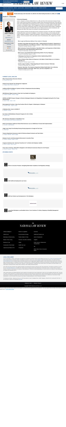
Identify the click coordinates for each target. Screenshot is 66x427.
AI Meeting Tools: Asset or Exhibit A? (11, 109)
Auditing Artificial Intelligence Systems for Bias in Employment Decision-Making (21, 88)
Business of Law (6, 242)
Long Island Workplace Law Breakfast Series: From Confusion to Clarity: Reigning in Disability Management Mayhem (33, 211)
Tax (34, 246)
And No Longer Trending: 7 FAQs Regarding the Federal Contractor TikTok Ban (36, 63)
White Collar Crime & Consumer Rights (40, 250)
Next (59, 14)
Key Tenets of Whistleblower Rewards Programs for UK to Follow (18, 114)
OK (22, 1)
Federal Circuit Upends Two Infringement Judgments (15, 83)
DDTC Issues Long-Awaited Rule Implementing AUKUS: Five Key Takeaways (35, 52)
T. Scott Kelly (12, 89)
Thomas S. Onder (7, 105)
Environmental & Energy (23, 234)
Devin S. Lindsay (7, 144)
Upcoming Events (8, 152)
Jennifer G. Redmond (7, 139)
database (39, 259)
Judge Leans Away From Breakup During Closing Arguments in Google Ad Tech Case (22, 128)
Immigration (21, 247)
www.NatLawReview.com (11, 267)
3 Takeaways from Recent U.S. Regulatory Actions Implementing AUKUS (34, 56)
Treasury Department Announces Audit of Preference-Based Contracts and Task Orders (23, 133)
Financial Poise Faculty (8, 80)
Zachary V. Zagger (15, 94)
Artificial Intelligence (7, 231)
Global (20, 242)
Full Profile (9, 44)
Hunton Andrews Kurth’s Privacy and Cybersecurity (13, 120)
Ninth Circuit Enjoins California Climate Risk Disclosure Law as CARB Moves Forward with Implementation (27, 123)
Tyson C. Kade (6, 100)
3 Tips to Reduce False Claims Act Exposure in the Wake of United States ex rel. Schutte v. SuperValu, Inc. (39, 60)
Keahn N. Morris (13, 144)
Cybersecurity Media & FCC (9, 247)
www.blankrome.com (9, 41)
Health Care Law (22, 245)
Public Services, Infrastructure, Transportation (40, 243)
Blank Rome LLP (9, 37)
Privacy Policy (59, 258)
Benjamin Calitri (6, 115)
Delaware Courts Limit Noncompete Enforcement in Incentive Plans (18, 138)
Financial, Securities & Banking (25, 239)
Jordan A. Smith (12, 100)
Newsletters (28, 7)
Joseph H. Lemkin (14, 105)
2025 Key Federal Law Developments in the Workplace (21, 196)
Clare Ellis (5, 124)
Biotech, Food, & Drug (7, 239)
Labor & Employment (38, 237)
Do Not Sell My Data (10, 289)
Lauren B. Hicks (6, 89)
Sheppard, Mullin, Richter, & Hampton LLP (11, 84)
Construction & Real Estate (8, 245)
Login (63, 3)
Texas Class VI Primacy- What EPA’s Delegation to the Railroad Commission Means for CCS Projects (26, 147)
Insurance (36, 231)
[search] (59, 8)
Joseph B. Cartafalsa (7, 94)
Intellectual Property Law (39, 234)
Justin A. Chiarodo (9, 33)
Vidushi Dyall (6, 129)
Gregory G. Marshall (7, 134)
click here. (20, 279)
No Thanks (26, 1)
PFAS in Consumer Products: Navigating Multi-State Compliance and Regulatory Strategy (29, 165)
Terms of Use (52, 258)
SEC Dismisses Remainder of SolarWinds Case (13, 118)
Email (9, 48)
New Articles (1, 18)
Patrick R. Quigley (15, 134)
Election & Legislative (23, 231)
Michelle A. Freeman (7, 110)
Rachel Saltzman (11, 124)
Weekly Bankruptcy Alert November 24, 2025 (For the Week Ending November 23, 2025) (34, 13)
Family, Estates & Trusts (23, 237)
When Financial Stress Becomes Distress (12, 78)
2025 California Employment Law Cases (17, 180)
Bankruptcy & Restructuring (8, 237)
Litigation (35, 239)
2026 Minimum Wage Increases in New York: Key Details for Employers (19, 93)
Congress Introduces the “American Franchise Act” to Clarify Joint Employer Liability (22, 142)
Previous (58, 14)
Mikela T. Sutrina (15, 139)
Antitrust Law (6, 234)
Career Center (42, 7)
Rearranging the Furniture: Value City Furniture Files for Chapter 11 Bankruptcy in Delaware (24, 104)
